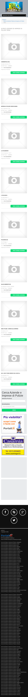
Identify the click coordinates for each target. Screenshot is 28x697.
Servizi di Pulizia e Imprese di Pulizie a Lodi (10, 667)
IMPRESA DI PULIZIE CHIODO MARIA (9, 106)
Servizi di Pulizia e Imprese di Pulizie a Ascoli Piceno (11, 648)
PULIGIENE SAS (4, 239)
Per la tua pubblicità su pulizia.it (7, 538)
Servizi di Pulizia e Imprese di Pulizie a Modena (10, 620)
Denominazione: (6, 404)
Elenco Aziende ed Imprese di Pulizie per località (11, 539)
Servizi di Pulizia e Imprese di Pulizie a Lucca (10, 564)
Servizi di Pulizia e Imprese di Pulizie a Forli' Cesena (11, 661)
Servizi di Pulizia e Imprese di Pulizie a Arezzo (10, 596)
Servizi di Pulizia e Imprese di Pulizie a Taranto (10, 636)
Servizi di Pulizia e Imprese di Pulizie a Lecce (10, 666)
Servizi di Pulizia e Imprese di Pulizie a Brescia (10, 549)
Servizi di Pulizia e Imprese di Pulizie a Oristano (11, 623)
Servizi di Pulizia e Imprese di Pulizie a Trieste (10, 691)
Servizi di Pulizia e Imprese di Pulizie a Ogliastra (11, 673)
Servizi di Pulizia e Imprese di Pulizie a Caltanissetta (11, 551)
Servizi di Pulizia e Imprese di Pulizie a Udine (10, 588)
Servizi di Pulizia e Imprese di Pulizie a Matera (10, 618)
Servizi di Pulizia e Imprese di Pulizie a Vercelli (10, 642)
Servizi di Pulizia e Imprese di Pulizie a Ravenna (11, 630)
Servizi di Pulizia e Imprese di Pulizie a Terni (10, 585)
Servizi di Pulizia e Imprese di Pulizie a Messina (11, 670)
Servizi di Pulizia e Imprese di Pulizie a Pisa (10, 627)
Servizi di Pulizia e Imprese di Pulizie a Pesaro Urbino (12, 626)
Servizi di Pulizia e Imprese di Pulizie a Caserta (10, 655)
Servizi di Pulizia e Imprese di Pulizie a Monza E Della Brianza (13, 672)
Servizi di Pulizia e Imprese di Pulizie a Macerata (11, 617)
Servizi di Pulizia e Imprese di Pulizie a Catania (10, 552)
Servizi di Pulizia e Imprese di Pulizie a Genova (10, 611)
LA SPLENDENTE (4, 150)
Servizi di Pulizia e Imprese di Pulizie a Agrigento (11, 542)
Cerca (14, 410)
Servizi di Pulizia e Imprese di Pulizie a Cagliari (10, 654)
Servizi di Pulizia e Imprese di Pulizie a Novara (10, 621)
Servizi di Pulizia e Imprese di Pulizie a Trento (10, 587)
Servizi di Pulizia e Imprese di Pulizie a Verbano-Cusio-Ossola (13, 590)
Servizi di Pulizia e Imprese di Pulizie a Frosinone (11, 558)
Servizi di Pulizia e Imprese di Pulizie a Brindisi (10, 602)
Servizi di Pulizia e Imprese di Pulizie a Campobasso (11, 603)
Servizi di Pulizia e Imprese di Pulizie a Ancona (10, 646)
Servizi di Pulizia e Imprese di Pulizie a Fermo (10, 608)
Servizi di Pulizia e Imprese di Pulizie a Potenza (10, 629)
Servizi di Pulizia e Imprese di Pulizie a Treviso (10, 639)
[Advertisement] (13, 467)
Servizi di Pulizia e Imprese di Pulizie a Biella (10, 548)
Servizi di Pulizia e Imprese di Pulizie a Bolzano (10, 652)
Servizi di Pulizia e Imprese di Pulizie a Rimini (10, 632)
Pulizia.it (4, 19)
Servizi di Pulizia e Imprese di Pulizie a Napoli (10, 569)
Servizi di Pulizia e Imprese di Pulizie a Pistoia (10, 679)
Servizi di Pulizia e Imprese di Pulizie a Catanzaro (11, 605)
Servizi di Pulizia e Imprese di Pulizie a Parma (10, 624)
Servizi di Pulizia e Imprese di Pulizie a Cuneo (10, 555)
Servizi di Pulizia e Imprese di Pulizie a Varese (10, 641)
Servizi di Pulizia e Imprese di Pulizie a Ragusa (10, 578)
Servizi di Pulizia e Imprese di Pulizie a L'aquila (10, 664)
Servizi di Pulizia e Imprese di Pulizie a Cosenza (11, 606)
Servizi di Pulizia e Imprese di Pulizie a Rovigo (10, 581)
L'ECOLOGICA (4, 195)
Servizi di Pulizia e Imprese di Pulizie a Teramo (10, 688)
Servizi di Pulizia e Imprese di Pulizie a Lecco (10, 563)
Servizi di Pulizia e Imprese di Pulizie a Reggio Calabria (12, 682)
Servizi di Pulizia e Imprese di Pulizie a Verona (10, 694)
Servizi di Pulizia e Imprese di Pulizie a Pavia (10, 676)
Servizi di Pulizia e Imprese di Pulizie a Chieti (10, 657)
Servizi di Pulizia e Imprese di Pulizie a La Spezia (11, 561)
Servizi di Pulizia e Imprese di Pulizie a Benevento (11, 599)
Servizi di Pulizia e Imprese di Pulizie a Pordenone (11, 576)
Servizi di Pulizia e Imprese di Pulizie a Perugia (10, 573)
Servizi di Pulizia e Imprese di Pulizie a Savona (10, 582)
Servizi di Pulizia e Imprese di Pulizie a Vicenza (10, 591)
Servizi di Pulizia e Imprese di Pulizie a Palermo (11, 572)
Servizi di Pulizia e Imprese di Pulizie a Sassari (10, 685)
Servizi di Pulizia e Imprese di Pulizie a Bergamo (11, 651)
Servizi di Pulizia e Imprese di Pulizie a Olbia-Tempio (12, 570)
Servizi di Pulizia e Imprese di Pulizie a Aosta (10, 543)
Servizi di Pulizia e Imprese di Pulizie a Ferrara (10, 660)
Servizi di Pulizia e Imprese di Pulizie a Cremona (11, 658)
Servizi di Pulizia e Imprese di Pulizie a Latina (10, 614)
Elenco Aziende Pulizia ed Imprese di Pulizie (14, 21)
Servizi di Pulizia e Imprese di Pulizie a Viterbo (10, 643)
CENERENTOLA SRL (5, 61)
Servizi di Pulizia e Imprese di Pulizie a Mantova (11, 669)
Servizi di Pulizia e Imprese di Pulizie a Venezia (10, 693)
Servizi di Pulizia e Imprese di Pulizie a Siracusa (11, 687)
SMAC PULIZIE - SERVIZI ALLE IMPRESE (9, 328)
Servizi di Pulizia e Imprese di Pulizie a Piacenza (11, 575)
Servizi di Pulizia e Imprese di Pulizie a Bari (10, 649)
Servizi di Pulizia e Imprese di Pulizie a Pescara (10, 678)
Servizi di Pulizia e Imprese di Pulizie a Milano (10, 567)
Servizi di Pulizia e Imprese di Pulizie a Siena (10, 635)
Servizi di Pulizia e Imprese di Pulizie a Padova (10, 675)
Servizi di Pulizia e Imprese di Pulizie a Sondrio (10, 584)
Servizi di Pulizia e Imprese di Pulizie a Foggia (10, 609)
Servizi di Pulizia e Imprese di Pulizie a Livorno (10, 615)
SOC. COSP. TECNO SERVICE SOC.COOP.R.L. (10, 373)
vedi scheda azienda (19, 72)
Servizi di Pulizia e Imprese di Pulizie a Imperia (10, 612)
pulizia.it (3, 530)
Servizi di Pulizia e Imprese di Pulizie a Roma (10, 684)
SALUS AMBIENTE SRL (6, 284)
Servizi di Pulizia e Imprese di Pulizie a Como (10, 554)
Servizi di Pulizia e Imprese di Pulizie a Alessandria (11, 594)
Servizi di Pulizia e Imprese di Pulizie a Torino (10, 638)
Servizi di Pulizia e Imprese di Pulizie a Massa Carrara (12, 566)
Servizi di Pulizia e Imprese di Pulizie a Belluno (10, 546)
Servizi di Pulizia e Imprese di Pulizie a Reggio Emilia (12, 579)
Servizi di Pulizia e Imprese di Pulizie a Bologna (10, 600)
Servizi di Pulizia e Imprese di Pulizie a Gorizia (10, 663)
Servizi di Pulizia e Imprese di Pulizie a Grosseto (11, 560)
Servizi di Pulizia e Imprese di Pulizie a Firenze (10, 557)
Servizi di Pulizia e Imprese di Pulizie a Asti (10, 545)
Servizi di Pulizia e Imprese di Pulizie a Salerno (10, 633)
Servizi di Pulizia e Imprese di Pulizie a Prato (10, 681)
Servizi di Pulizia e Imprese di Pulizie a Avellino (10, 597)
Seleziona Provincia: (7, 398)
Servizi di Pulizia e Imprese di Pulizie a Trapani (10, 690)
